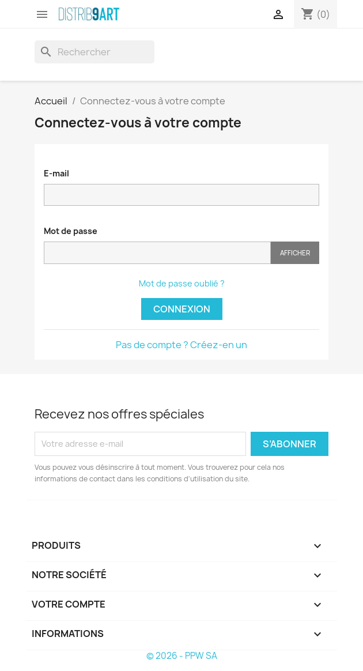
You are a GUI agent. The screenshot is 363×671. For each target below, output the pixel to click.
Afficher (295, 252)
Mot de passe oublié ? (182, 283)
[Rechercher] (94, 51)
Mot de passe (70, 230)
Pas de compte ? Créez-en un (181, 344)
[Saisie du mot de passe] (157, 253)
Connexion (181, 309)
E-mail (56, 173)
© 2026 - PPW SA (181, 656)
